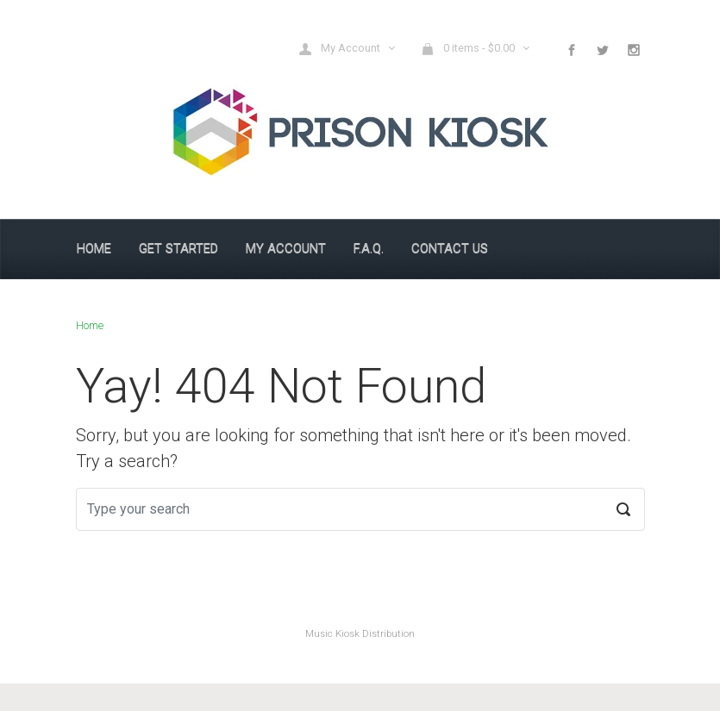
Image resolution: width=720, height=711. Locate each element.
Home (89, 325)
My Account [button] (340, 48)
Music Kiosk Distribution (360, 633)
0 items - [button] (469, 48)
